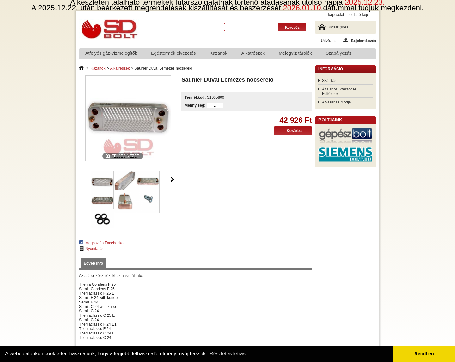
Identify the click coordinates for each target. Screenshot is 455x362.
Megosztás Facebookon (105, 243)
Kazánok (219, 53)
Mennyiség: (195, 105)
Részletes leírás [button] (227, 353)
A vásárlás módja (336, 102)
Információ (330, 69)
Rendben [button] (424, 353)
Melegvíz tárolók (295, 53)
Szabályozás (339, 53)
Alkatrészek (253, 53)
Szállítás (329, 80)
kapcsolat (336, 14)
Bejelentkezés (359, 40)
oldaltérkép (358, 14)
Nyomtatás (94, 249)
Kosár (339, 27)
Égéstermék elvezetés (173, 53)
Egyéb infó (93, 263)
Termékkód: (195, 97)
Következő (172, 179)
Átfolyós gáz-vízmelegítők (111, 53)
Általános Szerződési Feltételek (339, 91)
